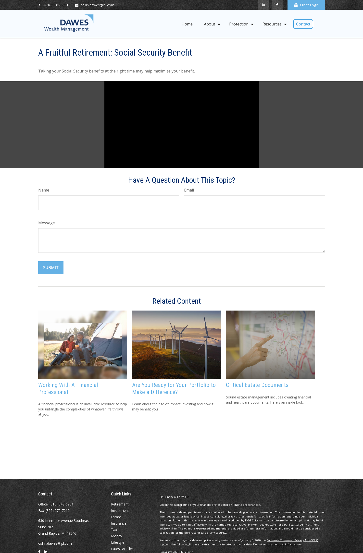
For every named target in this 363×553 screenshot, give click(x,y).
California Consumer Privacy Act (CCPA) (292, 540)
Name (43, 190)
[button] (187, 24)
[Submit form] (50, 267)
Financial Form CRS (177, 497)
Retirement (120, 504)
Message (46, 223)
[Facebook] (277, 5)
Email (189, 190)
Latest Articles (122, 548)
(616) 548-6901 (53, 5)
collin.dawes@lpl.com (94, 5)
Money (116, 536)
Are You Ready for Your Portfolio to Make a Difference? (174, 389)
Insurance (118, 523)
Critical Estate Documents (257, 385)
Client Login (306, 5)
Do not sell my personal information (277, 544)
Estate (116, 517)
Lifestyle (117, 542)
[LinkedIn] (263, 5)
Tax (114, 529)
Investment (120, 510)
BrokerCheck (251, 504)
